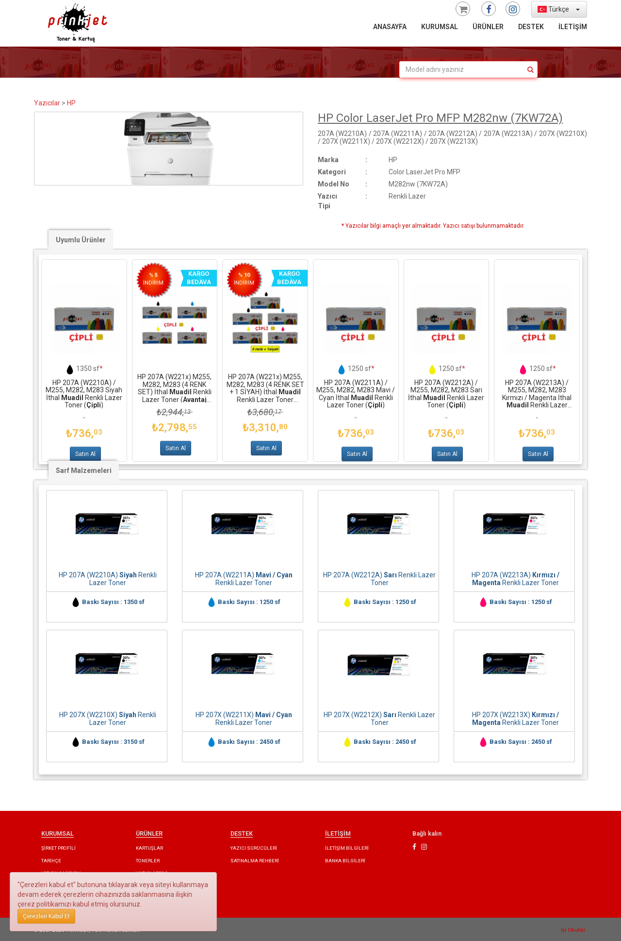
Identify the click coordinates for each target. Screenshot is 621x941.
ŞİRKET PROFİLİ (58, 848)
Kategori (332, 172)
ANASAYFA (390, 27)
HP (71, 103)
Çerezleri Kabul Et (46, 916)
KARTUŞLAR (149, 848)
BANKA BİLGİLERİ (345, 860)
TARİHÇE (51, 860)
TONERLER (148, 860)
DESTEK (531, 27)
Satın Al (85, 454)
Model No (333, 184)
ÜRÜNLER (488, 27)
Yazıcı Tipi (327, 201)
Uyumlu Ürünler (81, 240)
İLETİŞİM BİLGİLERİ (347, 848)
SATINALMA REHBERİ (254, 860)
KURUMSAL (439, 27)
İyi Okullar (573, 930)
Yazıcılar (47, 103)
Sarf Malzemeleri (84, 470)
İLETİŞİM (572, 27)
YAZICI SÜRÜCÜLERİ (253, 848)
